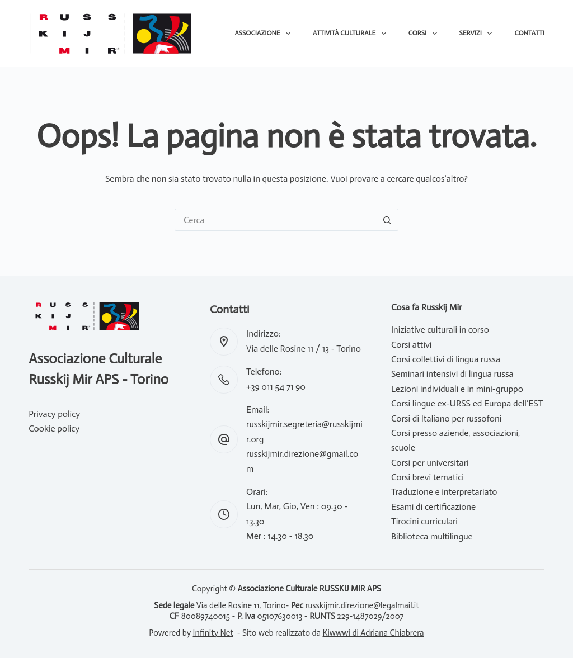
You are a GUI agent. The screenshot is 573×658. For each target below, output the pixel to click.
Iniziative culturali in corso (440, 329)
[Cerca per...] (275, 220)
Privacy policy (54, 414)
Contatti (529, 33)
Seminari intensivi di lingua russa (452, 373)
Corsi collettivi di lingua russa (445, 359)
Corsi (425, 33)
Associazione (264, 33)
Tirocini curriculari (424, 521)
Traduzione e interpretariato (444, 491)
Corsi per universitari (430, 462)
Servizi (478, 33)
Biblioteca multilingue (432, 536)
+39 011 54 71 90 (276, 386)
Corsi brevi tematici (427, 477)
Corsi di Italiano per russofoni (446, 418)
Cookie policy (54, 428)
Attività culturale (352, 33)
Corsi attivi (411, 344)
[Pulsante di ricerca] (387, 220)
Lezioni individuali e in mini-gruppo (457, 389)
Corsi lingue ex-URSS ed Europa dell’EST (467, 403)
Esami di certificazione (433, 506)
